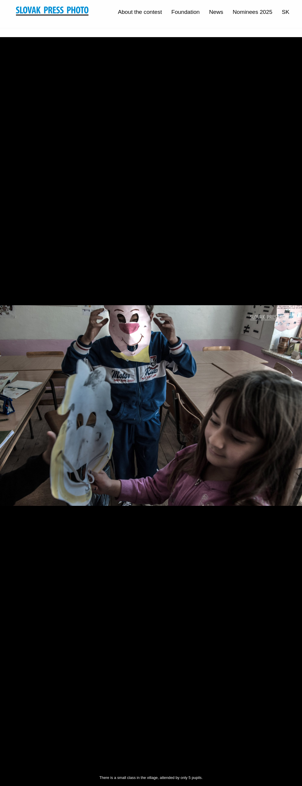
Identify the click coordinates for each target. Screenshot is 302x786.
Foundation (185, 12)
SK (285, 12)
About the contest (140, 12)
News (216, 12)
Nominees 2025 (252, 12)
